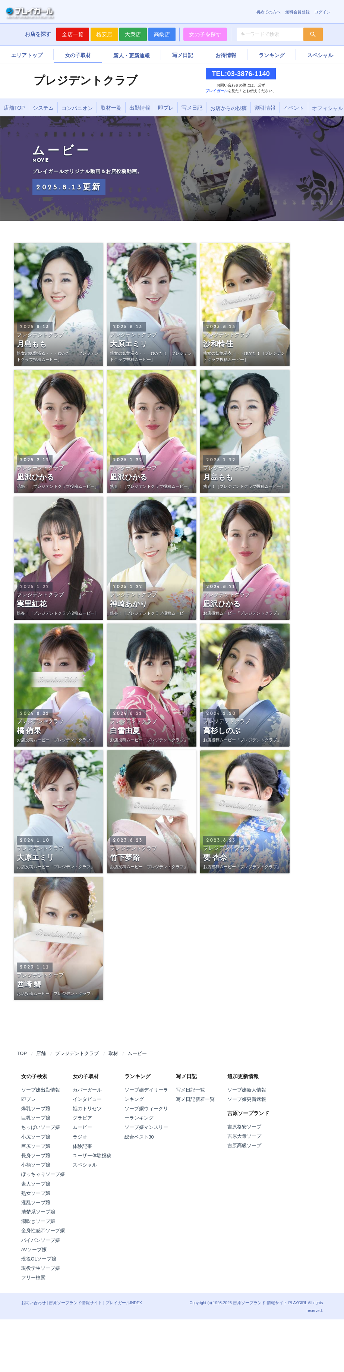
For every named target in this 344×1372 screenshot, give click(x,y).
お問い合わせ (33, 1302)
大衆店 (133, 34)
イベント (293, 108)
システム (43, 108)
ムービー (137, 1053)
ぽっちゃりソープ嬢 (43, 1174)
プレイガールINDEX (123, 1302)
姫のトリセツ (87, 1108)
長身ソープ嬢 (35, 1155)
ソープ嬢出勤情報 (40, 1090)
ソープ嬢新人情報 (246, 1090)
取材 (113, 1053)
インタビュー (87, 1099)
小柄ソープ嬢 (35, 1165)
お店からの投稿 (228, 108)
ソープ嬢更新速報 (246, 1099)
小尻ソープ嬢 (35, 1137)
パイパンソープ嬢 (40, 1240)
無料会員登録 (297, 12)
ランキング (272, 55)
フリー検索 (33, 1277)
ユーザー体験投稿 (92, 1155)
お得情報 (225, 55)
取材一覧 (111, 108)
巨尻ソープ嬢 (35, 1146)
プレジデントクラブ (77, 1053)
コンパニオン (77, 108)
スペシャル (320, 55)
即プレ (166, 108)
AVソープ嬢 (34, 1249)
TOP (22, 1053)
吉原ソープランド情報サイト (75, 1302)
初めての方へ (268, 12)
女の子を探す (205, 34)
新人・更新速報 (131, 56)
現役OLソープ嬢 (39, 1259)
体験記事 (82, 1146)
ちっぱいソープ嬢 (40, 1127)
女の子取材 (78, 55)
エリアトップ (26, 55)
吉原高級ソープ (244, 1145)
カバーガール (87, 1090)
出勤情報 (139, 108)
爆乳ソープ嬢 (35, 1108)
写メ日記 (182, 55)
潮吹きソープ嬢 (38, 1221)
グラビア (82, 1118)
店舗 (41, 1053)
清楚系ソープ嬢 (38, 1212)
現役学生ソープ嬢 (40, 1268)
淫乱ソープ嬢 (35, 1202)
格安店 (104, 34)
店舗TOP (14, 108)
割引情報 (265, 108)
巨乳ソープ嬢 (35, 1118)
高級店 (162, 34)
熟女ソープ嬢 (35, 1193)
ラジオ (80, 1137)
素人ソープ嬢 (35, 1184)
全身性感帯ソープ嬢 (43, 1230)
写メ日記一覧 (190, 1090)
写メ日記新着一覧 (195, 1099)
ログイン (322, 12)
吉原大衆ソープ (244, 1136)
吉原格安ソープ (244, 1127)
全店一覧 (72, 34)
